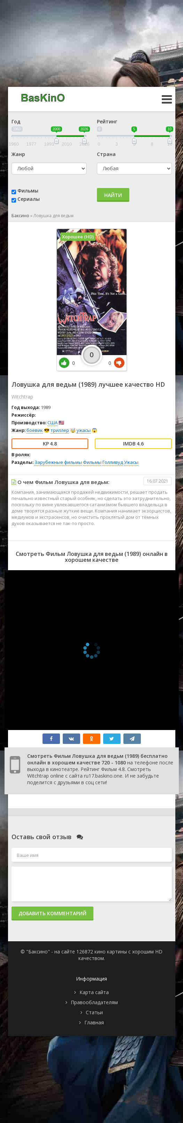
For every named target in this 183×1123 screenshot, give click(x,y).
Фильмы (27, 190)
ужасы (84, 430)
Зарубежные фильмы (58, 462)
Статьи (94, 1012)
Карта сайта (94, 992)
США (52, 422)
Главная (94, 1022)
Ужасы (131, 462)
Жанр (18, 154)
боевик (34, 430)
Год (16, 121)
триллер (60, 430)
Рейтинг (107, 121)
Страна (106, 154)
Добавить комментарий (52, 913)
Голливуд (112, 462)
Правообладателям (94, 1002)
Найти (113, 195)
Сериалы (28, 199)
